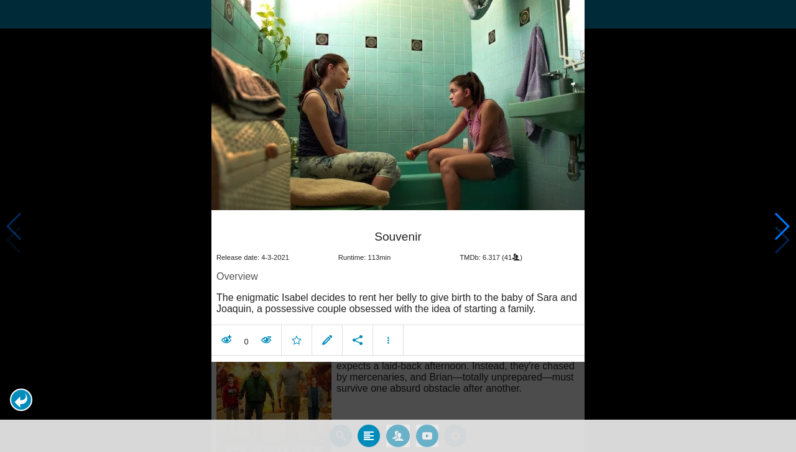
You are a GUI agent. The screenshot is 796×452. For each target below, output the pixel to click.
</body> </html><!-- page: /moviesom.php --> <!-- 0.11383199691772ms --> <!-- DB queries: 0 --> (398, 226)
